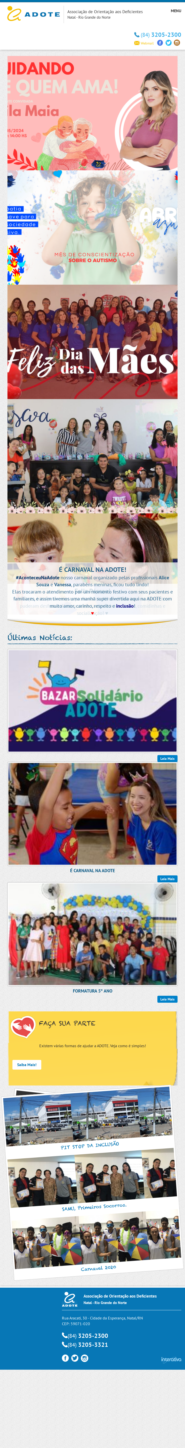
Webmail (144, 43)
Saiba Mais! (27, 1064)
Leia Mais (167, 999)
